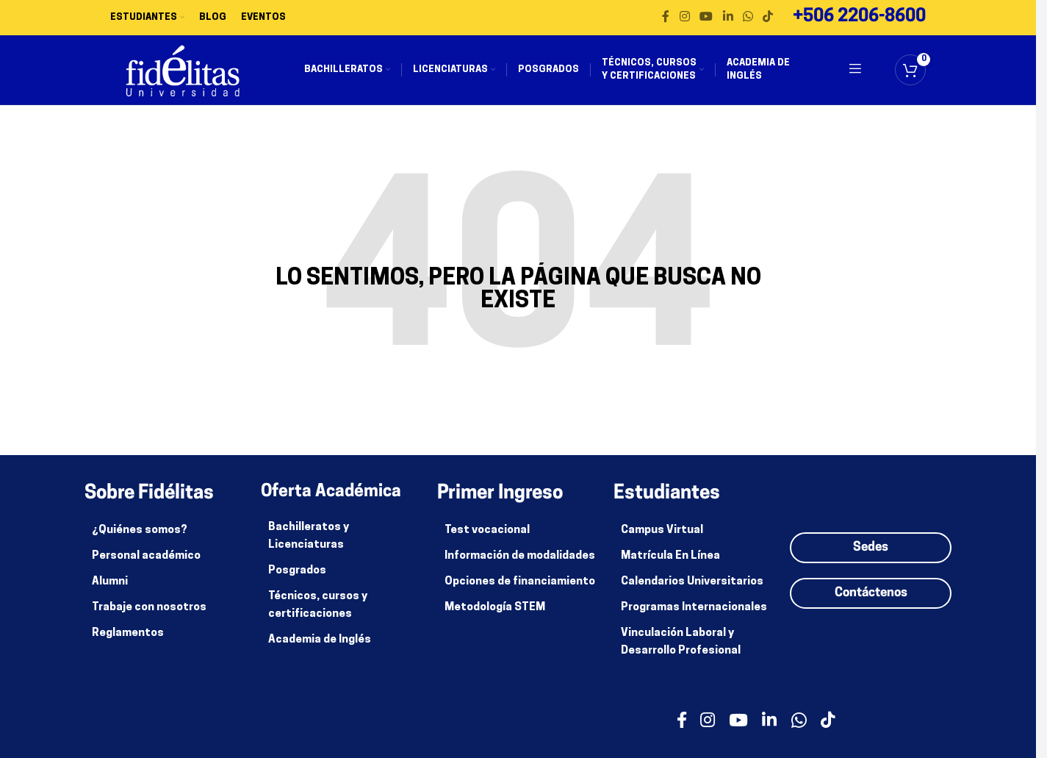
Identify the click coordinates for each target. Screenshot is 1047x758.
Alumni (110, 590)
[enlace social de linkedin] (728, 18)
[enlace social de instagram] (684, 18)
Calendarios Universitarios (692, 590)
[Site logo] (191, 75)
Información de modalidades (520, 565)
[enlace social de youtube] (706, 18)
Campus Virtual (662, 539)
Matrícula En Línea (670, 565)
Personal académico (146, 565)
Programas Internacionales (694, 616)
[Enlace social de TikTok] (768, 18)
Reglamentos (128, 642)
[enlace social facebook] (665, 18)
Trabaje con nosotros (149, 616)
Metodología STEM (495, 616)
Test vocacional (487, 539)
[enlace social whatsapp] (748, 18)
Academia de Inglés (319, 648)
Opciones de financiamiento (520, 590)
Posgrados (297, 579)
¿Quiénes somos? (139, 539)
